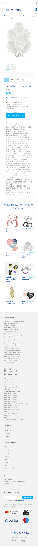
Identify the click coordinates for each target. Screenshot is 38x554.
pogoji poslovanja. (19, 500)
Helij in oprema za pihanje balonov (13, 419)
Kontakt (7, 459)
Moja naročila (9, 433)
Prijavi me (27, 497)
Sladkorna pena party (10, 326)
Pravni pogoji (22, 541)
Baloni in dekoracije (16, 16)
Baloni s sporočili (9, 411)
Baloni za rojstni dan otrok (11, 407)
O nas (7, 463)
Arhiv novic (8, 466)
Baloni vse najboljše (9, 379)
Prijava (7, 436)
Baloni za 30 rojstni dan (10, 397)
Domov (6, 16)
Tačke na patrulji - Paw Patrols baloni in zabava (17, 336)
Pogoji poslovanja (10, 450)
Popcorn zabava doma (10, 323)
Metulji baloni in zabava (10, 340)
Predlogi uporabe (10, 469)
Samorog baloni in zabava (11, 334)
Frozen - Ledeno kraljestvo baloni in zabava (16, 344)
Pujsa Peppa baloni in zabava (12, 354)
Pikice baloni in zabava (10, 358)
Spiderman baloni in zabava (12, 356)
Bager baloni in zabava (10, 328)
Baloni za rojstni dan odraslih (12, 409)
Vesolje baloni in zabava (11, 342)
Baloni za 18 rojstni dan (10, 395)
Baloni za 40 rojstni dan (10, 399)
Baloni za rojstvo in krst (10, 389)
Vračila (7, 456)
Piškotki (14, 541)
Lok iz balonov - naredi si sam (12, 381)
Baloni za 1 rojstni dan (10, 393)
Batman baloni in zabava (11, 330)
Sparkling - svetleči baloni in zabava (14, 321)
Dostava (7, 453)
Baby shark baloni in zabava (12, 348)
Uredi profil (8, 430)
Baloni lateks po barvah (10, 387)
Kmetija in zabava (9, 362)
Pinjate (6, 417)
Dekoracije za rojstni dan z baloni (13, 391)
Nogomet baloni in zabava (11, 332)
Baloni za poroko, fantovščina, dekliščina (15, 403)
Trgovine (7, 447)
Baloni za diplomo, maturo (11, 405)
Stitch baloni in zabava (10, 360)
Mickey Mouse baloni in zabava (13, 352)
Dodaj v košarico (15, 115)
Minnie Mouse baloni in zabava (12, 350)
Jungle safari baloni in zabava (12, 346)
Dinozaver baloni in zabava (11, 338)
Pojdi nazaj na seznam (13, 112)
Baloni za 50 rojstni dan (10, 401)
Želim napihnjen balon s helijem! (16, 98)
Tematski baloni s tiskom (11, 413)
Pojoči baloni (7, 415)
